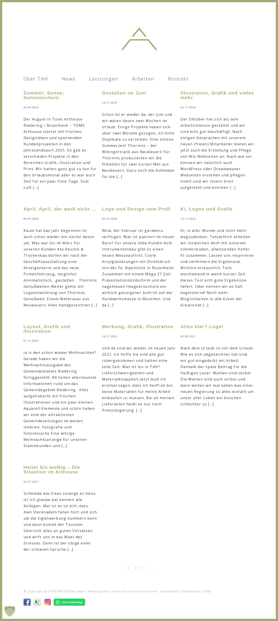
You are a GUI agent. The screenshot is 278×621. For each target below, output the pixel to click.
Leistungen (103, 78)
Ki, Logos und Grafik (206, 208)
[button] (10, 611)
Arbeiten (143, 78)
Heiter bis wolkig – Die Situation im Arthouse (52, 469)
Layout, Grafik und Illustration (47, 329)
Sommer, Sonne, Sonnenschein (44, 95)
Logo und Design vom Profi (136, 208)
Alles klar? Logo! (202, 326)
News (69, 78)
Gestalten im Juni (124, 92)
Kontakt (178, 78)
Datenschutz (191, 591)
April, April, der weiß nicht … (60, 208)
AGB (208, 591)
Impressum (169, 591)
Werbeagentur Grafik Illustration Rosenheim (122, 591)
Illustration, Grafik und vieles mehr (217, 95)
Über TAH (35, 78)
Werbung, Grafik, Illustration (138, 326)
